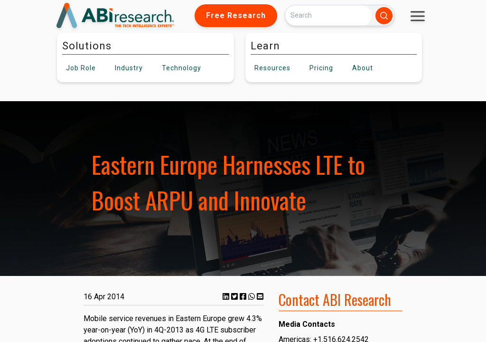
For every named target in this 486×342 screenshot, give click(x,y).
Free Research (236, 15)
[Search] (328, 15)
